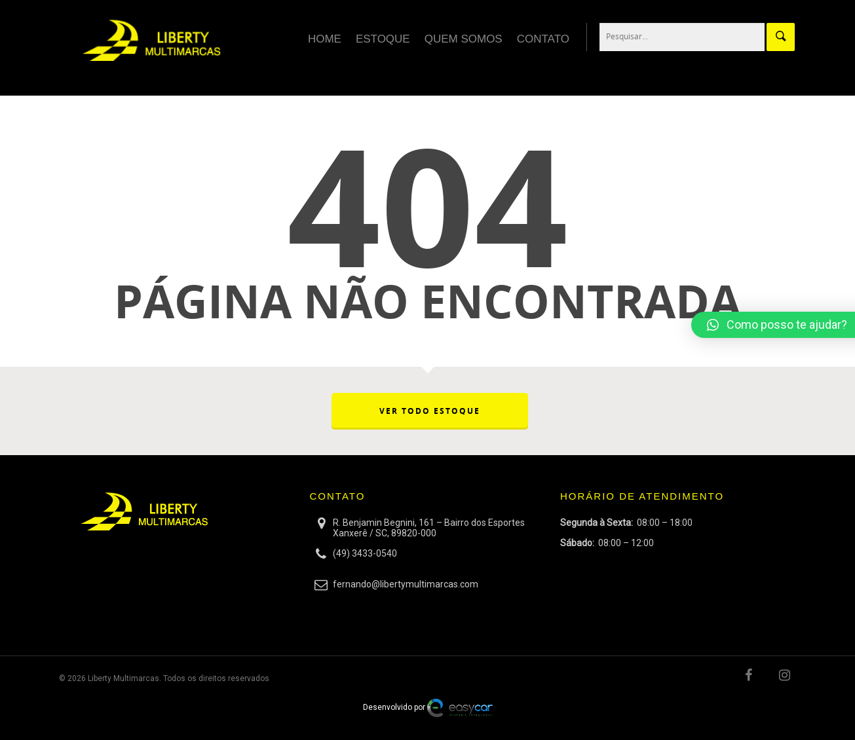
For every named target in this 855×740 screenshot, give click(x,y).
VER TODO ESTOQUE (429, 410)
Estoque (383, 39)
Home (324, 39)
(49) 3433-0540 (365, 553)
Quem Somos (464, 39)
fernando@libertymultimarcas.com (405, 584)
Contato (543, 39)
